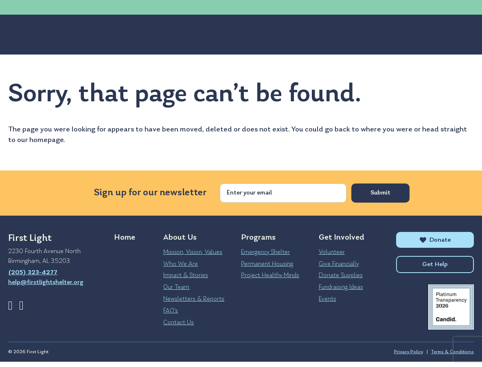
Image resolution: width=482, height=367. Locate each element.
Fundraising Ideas (341, 287)
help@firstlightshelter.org (118, 7)
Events (327, 299)
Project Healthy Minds (270, 275)
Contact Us (178, 322)
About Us (25, 35)
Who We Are (180, 264)
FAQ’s (170, 311)
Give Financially (339, 264)
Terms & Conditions (452, 357)
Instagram (21, 305)
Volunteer (332, 252)
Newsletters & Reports (193, 299)
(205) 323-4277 (41, 7)
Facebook (10, 305)
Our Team (176, 287)
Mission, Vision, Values (192, 252)
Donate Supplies (341, 275)
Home (124, 238)
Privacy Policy (408, 357)
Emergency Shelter (265, 252)
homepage (46, 140)
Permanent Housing (267, 264)
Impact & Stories (185, 275)
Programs (77, 35)
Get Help (358, 34)
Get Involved (135, 35)
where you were (386, 129)
